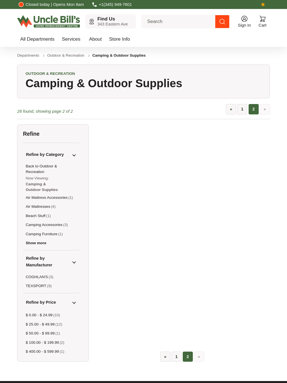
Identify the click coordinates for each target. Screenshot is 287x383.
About (95, 39)
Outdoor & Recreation (65, 55)
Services (71, 39)
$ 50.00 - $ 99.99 (40, 333)
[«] (231, 109)
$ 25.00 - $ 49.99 (40, 324)
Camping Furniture (41, 234)
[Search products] (222, 21)
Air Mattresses (38, 206)
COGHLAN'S (37, 277)
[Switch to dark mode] (263, 4)
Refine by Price (41, 302)
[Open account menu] (244, 22)
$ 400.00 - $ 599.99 (42, 351)
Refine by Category (45, 154)
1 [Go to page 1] (242, 109)
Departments (28, 55)
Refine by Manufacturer (39, 261)
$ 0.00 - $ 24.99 (39, 315)
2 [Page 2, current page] (253, 109)
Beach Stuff (35, 216)
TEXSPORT (36, 286)
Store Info (119, 39)
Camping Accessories (44, 225)
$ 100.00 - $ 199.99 (42, 342)
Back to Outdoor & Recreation (41, 169)
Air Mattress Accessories (47, 197)
